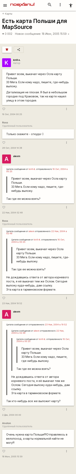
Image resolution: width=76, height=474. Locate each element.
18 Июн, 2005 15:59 (56, 33)
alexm (16, 156)
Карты (7, 13)
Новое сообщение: (28, 33)
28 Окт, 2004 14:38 (12, 148)
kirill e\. (32, 169)
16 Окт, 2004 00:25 (12, 114)
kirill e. (17, 59)
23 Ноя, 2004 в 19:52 (56, 324)
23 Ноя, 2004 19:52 (12, 303)
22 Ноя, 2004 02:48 (12, 212)
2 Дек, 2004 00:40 (11, 415)
